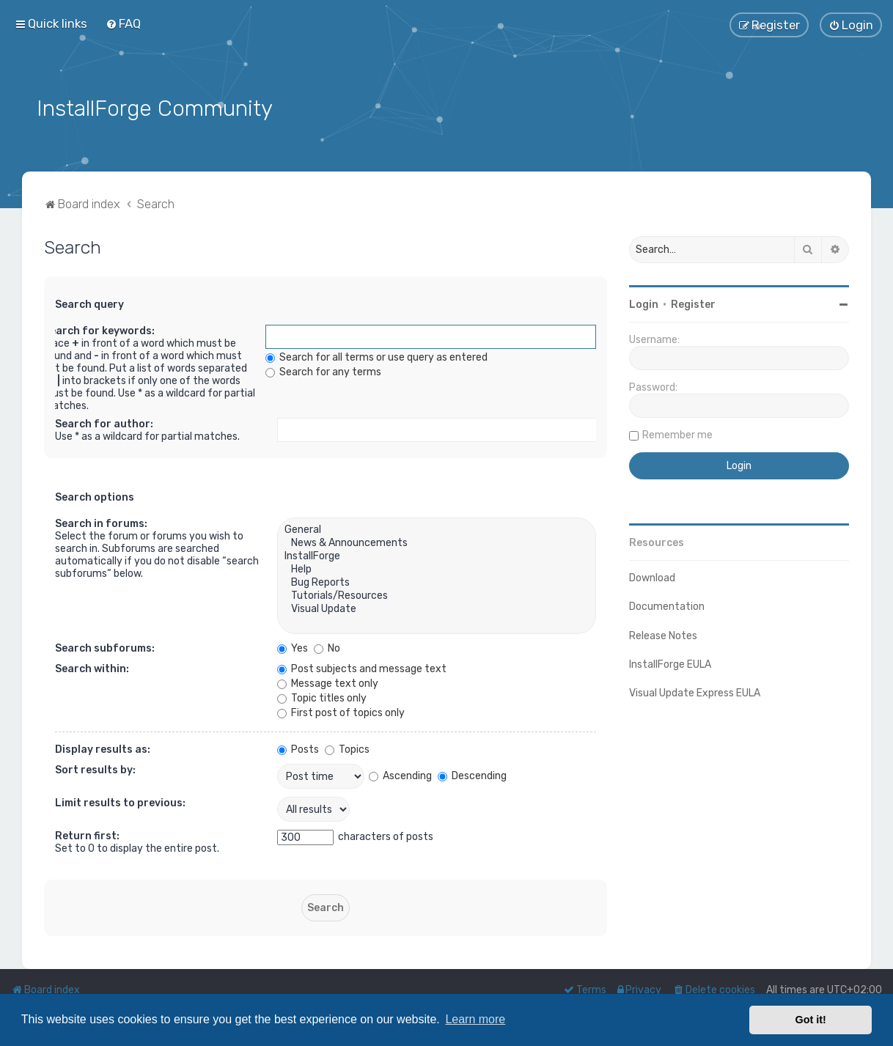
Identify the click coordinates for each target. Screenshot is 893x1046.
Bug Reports (436, 582)
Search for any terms (323, 371)
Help (436, 568)
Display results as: (102, 749)
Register (693, 303)
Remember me (677, 433)
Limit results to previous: (120, 802)
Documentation (667, 606)
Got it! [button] (810, 1019)
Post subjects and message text (362, 668)
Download (652, 576)
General (436, 529)
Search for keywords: (99, 330)
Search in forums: (101, 523)
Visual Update (436, 608)
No (327, 647)
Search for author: (104, 423)
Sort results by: (95, 769)
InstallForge (436, 555)
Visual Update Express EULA (694, 691)
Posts (298, 749)
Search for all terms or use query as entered (376, 356)
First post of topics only (341, 712)
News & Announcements (436, 542)
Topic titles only (322, 697)
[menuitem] (123, 23)
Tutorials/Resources (436, 595)
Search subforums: (105, 647)
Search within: (92, 668)
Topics (347, 749)
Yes (292, 647)
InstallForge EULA (670, 663)
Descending (472, 774)
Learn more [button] (475, 1019)
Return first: (87, 835)
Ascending (400, 774)
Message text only (327, 683)
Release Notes (663, 634)
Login (643, 303)
